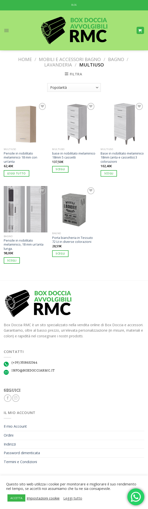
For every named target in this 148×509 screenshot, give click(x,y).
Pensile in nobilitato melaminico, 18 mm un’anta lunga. (23, 244)
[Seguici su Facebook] (7, 398)
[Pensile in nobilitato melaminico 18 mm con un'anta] (25, 123)
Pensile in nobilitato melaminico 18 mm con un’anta (20, 157)
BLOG (74, 4)
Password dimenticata (22, 452)
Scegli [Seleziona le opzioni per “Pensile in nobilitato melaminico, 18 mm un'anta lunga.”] (11, 260)
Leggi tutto (72, 498)
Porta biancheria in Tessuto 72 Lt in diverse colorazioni (72, 240)
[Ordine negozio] (74, 87)
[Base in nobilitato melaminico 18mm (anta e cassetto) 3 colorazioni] (122, 123)
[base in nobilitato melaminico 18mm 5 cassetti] (74, 123)
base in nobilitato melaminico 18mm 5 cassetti (73, 155)
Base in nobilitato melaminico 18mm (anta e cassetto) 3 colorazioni (122, 157)
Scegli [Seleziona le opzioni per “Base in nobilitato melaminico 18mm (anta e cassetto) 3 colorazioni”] (108, 173)
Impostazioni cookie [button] (43, 498)
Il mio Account (15, 426)
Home (25, 59)
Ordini (8, 435)
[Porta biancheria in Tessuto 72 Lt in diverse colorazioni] (74, 208)
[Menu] (6, 30)
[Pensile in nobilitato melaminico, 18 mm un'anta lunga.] (25, 209)
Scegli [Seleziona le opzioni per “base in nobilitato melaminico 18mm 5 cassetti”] (60, 169)
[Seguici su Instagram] (15, 398)
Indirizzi (10, 444)
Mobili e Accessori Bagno (70, 59)
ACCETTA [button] (16, 498)
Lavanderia (58, 65)
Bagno (116, 59)
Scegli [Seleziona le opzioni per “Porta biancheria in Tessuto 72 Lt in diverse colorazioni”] (60, 253)
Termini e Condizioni (20, 461)
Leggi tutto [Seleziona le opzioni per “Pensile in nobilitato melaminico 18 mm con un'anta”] (16, 173)
